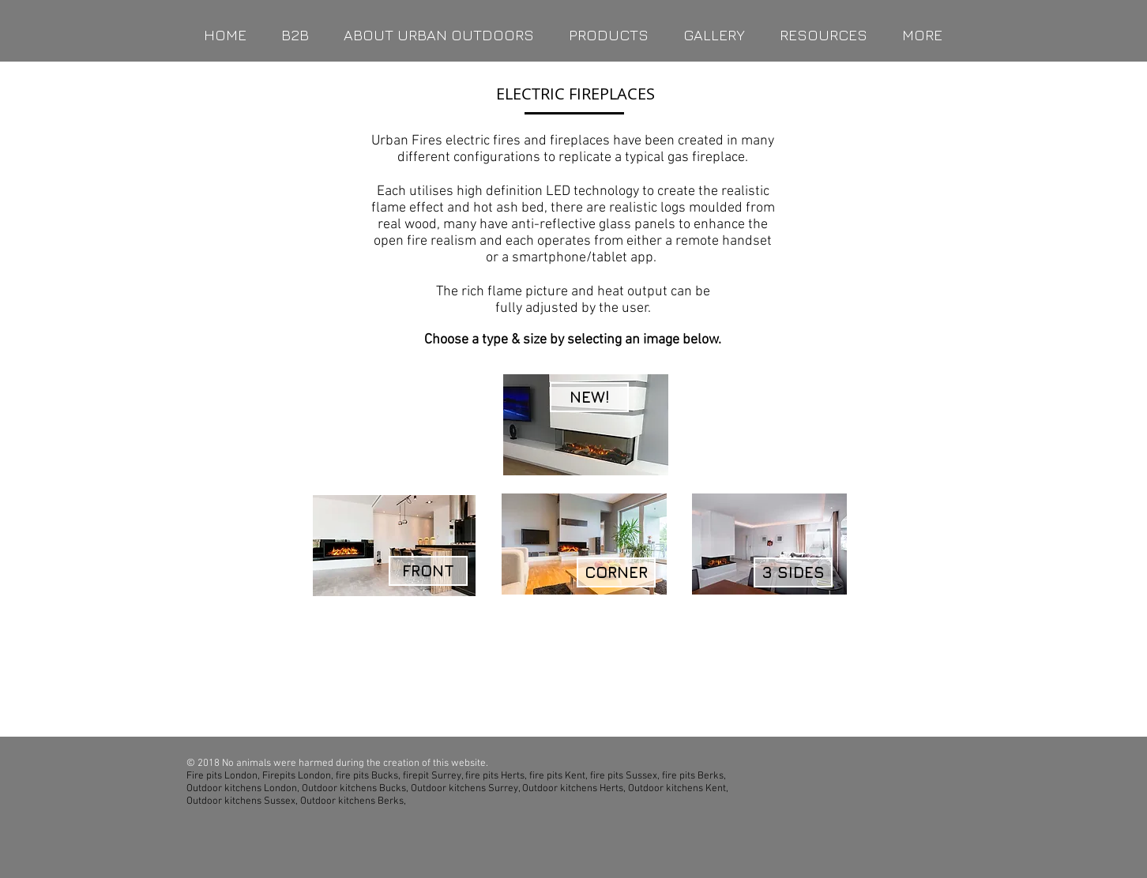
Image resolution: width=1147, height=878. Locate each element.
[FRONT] (428, 571)
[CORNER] (616, 572)
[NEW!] (589, 397)
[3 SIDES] (793, 572)
